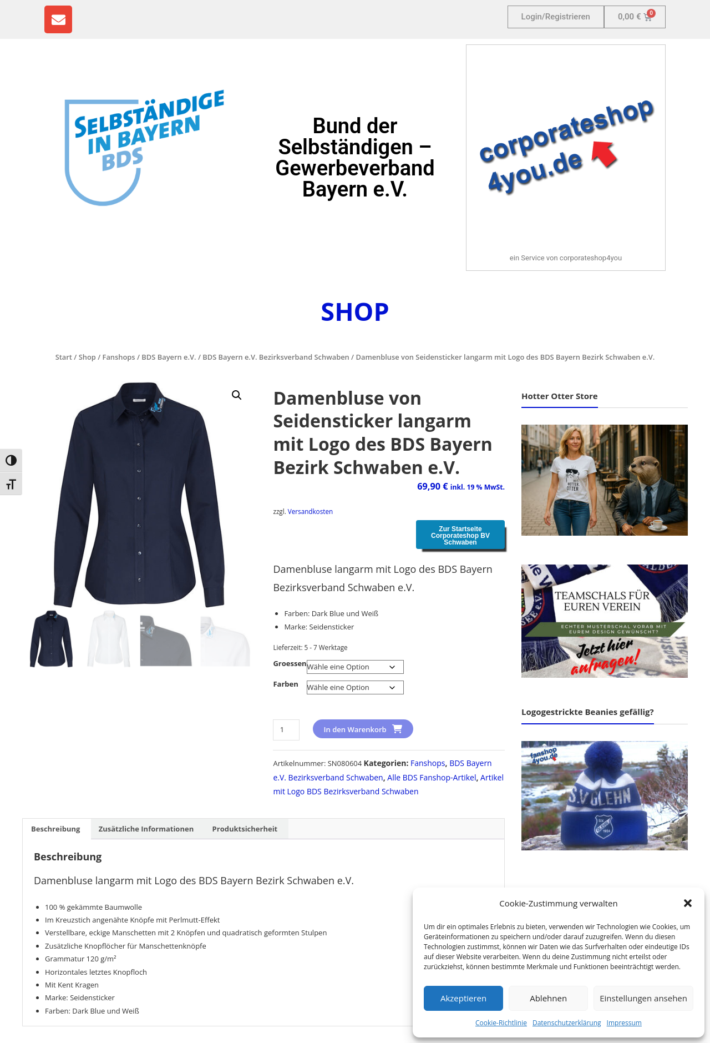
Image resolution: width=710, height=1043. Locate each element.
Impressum (624, 1022)
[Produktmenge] (286, 729)
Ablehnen (548, 998)
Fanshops (119, 357)
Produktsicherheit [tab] (245, 829)
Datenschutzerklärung (566, 1022)
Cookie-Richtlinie (501, 1022)
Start (63, 357)
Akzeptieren (463, 998)
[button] (687, 903)
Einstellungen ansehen (643, 998)
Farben (285, 684)
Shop (87, 357)
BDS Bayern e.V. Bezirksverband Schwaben (275, 357)
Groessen (289, 663)
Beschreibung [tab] (55, 829)
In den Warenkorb (355, 729)
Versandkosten (310, 511)
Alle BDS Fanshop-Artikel (431, 777)
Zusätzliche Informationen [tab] (146, 829)
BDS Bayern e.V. (168, 357)
